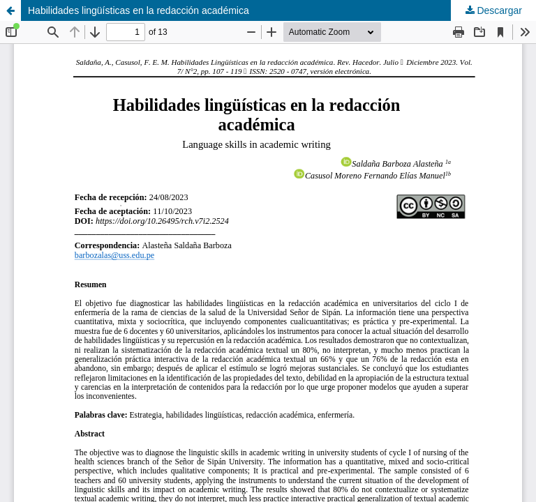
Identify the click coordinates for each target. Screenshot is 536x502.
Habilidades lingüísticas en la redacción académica (138, 10)
